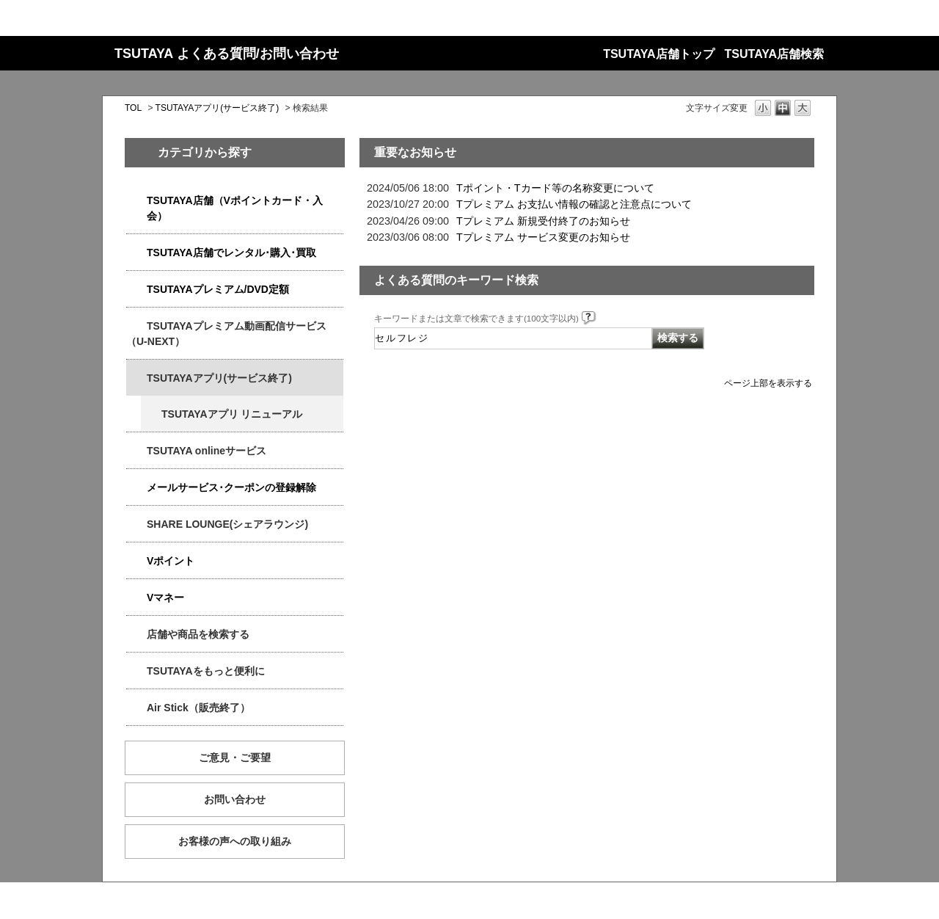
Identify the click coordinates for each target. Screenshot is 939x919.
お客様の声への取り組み (234, 841)
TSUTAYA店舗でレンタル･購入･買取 (231, 252)
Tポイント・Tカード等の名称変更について (555, 188)
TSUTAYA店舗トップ (658, 54)
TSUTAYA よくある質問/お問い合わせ (226, 53)
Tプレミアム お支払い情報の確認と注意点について (574, 204)
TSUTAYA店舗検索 (774, 54)
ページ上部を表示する (768, 383)
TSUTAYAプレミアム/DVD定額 (218, 289)
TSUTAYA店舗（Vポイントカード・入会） (235, 208)
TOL (133, 108)
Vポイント (170, 561)
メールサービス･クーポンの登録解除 (231, 487)
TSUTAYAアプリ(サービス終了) (217, 108)
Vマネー (165, 597)
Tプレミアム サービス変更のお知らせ (543, 237)
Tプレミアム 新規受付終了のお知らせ (543, 221)
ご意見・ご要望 (235, 757)
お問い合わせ (235, 799)
